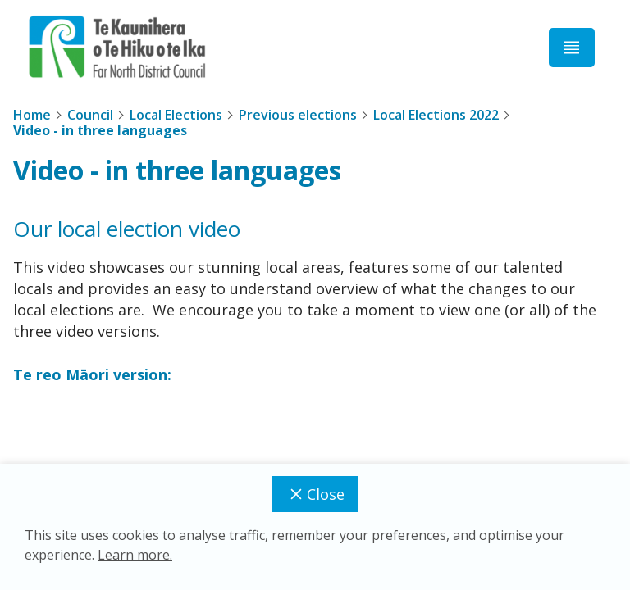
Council (90, 114)
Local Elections (176, 114)
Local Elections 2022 (436, 114)
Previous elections (298, 114)
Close (315, 494)
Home (32, 114)
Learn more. (135, 555)
